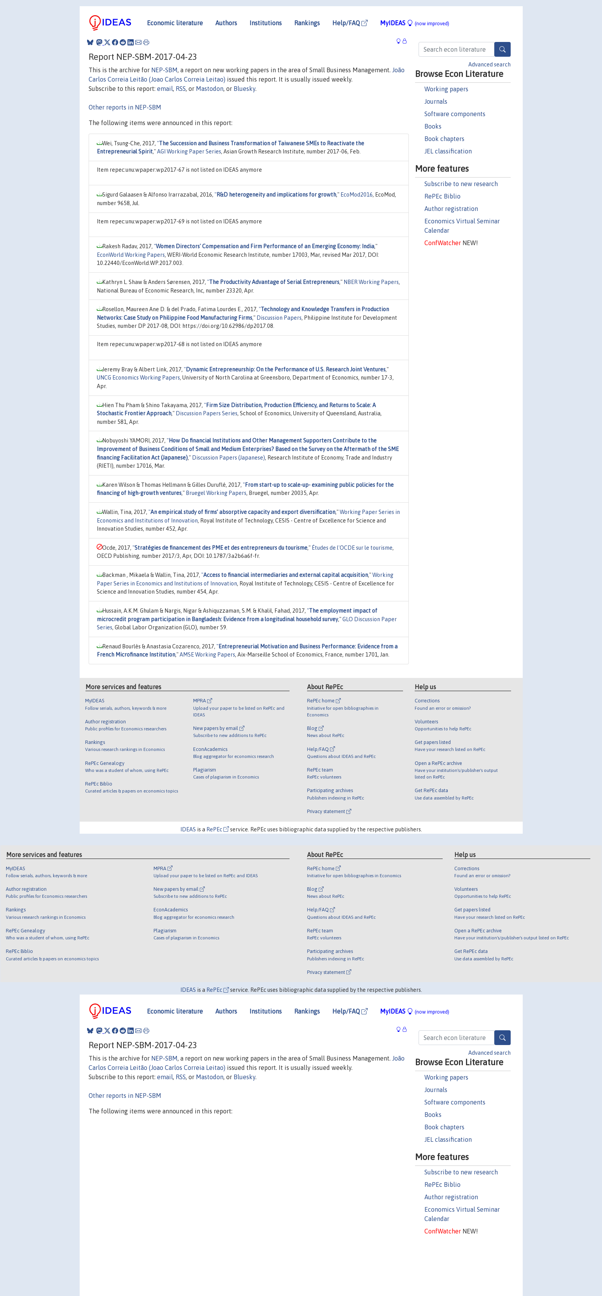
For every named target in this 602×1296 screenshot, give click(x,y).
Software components (454, 113)
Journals (435, 101)
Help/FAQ (350, 22)
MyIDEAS (414, 22)
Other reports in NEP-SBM (125, 107)
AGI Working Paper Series (189, 151)
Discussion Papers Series (206, 413)
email (165, 88)
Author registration (451, 208)
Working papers (446, 88)
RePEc (217, 829)
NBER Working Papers (371, 282)
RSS (181, 88)
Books (432, 126)
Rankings (307, 22)
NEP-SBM (164, 69)
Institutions (266, 22)
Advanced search (489, 64)
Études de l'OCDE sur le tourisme (352, 548)
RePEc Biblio (442, 196)
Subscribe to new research (461, 183)
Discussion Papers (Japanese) (228, 458)
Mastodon (209, 88)
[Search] (502, 49)
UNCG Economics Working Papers (138, 378)
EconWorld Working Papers (131, 255)
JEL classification (448, 151)
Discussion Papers (279, 318)
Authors (226, 22)
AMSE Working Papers (207, 654)
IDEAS (188, 829)
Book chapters (444, 138)
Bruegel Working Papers (216, 493)
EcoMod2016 (356, 195)
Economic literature (175, 22)
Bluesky (244, 88)
